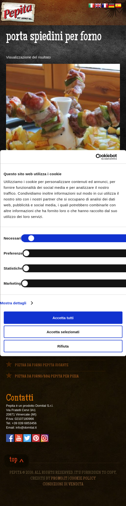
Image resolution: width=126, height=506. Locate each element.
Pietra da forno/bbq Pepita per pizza (47, 377)
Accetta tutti (63, 317)
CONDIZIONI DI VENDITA (63, 484)
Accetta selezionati (63, 332)
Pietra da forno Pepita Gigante (41, 365)
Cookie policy (82, 478)
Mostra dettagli (13, 303)
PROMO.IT (59, 478)
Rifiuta (63, 346)
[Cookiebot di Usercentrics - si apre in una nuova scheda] (93, 157)
